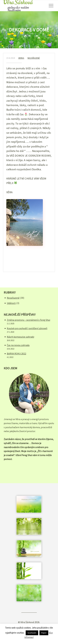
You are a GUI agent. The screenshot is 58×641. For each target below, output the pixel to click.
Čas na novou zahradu (18, 345)
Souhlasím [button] (32, 632)
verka (21, 58)
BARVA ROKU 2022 (16, 353)
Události (11, 303)
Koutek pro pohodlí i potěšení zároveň (27, 328)
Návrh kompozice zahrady (20, 336)
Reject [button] (43, 632)
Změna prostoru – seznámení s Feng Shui (28, 319)
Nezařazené (34, 58)
